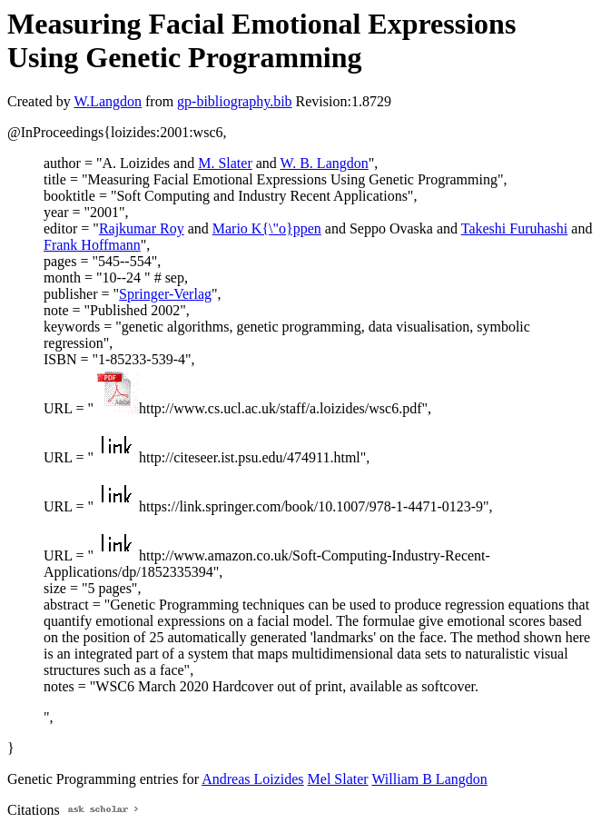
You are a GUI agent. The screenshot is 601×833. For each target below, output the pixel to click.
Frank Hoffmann (92, 245)
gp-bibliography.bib (234, 101)
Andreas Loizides (252, 779)
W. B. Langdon (325, 163)
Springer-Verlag (165, 294)
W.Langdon (108, 101)
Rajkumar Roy (141, 228)
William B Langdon (429, 779)
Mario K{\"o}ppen (266, 228)
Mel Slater (338, 779)
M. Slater (225, 163)
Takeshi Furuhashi (514, 228)
